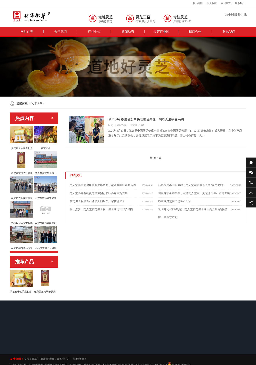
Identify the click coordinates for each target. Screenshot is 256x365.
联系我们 (229, 31)
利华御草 (36, 103)
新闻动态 (128, 31)
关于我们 (60, 31)
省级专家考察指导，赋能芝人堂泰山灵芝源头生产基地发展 (194, 193)
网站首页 (26, 31)
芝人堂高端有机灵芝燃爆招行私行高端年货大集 (99, 193)
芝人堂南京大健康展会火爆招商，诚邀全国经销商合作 (103, 185)
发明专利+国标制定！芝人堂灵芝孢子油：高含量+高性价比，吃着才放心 (192, 213)
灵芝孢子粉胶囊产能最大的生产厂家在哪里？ (97, 201)
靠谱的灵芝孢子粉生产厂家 (174, 201)
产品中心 (94, 31)
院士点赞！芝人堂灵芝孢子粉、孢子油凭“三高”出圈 (101, 209)
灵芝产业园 (161, 31)
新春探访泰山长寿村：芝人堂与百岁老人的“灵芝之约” (191, 185)
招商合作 (195, 31)
